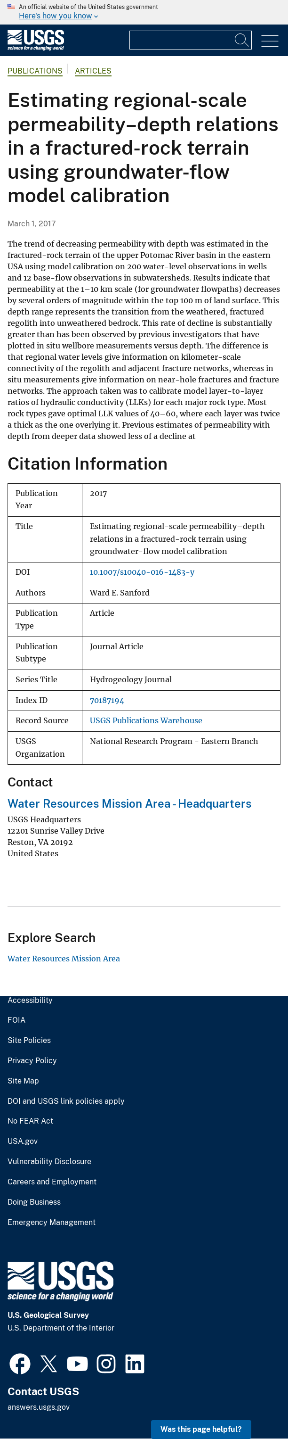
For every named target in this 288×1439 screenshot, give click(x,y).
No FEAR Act (30, 1121)
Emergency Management (52, 1222)
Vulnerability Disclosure (49, 1162)
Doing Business (34, 1202)
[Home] (36, 48)
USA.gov (23, 1141)
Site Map (23, 1081)
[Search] (242, 40)
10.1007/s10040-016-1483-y (142, 572)
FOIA (16, 1020)
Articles (93, 70)
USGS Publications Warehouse (146, 720)
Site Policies (29, 1040)
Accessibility (30, 1000)
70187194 (107, 700)
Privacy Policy (32, 1061)
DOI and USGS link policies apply (66, 1101)
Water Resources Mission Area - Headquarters (129, 803)
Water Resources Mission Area (64, 958)
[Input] (190, 40)
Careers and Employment (52, 1182)
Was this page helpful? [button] (201, 1429)
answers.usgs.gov (39, 1407)
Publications (35, 70)
